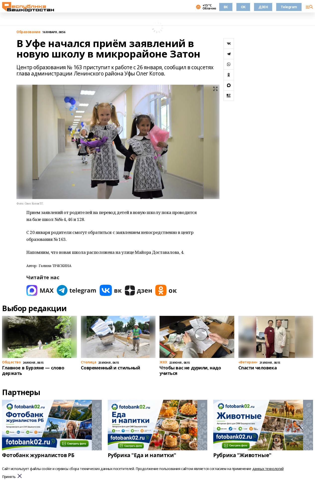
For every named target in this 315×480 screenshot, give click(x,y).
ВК (226, 6)
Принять (9, 477)
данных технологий (268, 468)
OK (243, 6)
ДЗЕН (263, 6)
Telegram (289, 6)
